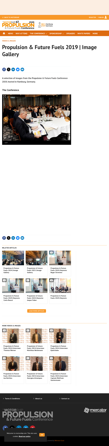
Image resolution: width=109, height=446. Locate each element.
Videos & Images (9, 41)
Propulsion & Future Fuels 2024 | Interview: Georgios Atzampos (35, 376)
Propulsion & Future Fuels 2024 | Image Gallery (11, 270)
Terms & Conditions (12, 398)
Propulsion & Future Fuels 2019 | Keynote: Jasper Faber (35, 298)
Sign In (101, 17)
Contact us (65, 398)
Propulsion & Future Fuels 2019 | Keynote (59, 297)
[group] (95, 33)
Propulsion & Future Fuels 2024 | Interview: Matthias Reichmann (35, 348)
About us (38, 398)
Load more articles (36, 311)
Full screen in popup (4, 96)
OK (42, 435)
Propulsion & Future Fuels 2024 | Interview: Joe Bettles (12, 376)
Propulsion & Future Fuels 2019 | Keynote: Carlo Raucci (12, 298)
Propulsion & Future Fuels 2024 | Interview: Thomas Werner (12, 348)
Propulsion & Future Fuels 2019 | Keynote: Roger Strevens (59, 270)
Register (92, 17)
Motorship (11, 17)
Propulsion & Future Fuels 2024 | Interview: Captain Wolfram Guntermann (59, 377)
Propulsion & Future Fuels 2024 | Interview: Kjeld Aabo (59, 348)
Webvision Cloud (59, 440)
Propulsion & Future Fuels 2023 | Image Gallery (35, 270)
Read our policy (24, 436)
